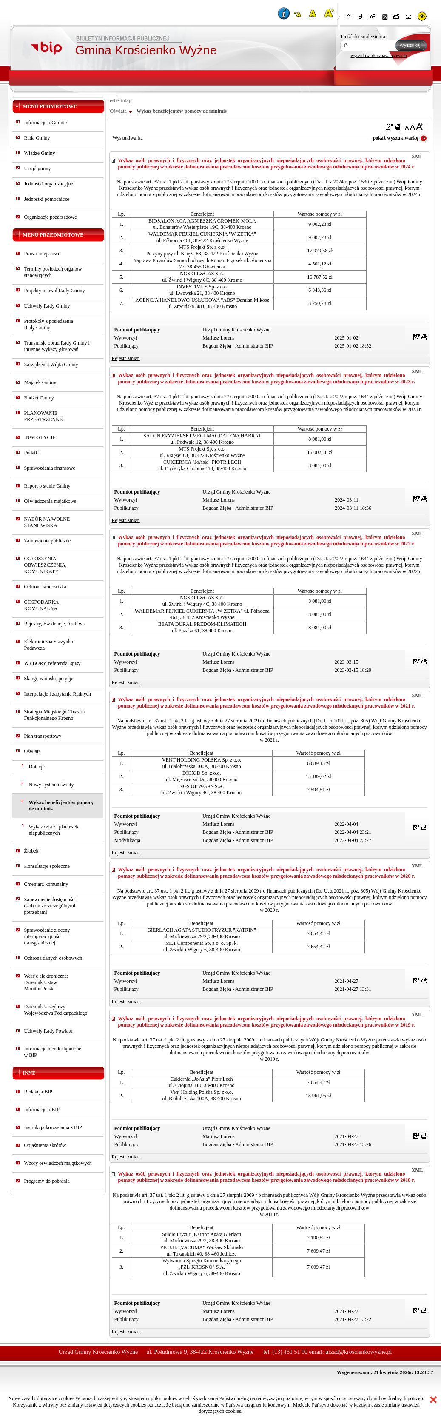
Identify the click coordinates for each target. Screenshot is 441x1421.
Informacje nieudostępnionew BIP (52, 1052)
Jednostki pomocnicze (46, 199)
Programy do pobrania (47, 1181)
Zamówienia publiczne (47, 541)
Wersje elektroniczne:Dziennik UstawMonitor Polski (46, 982)
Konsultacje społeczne (47, 866)
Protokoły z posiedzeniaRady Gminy (48, 324)
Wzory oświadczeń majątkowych (58, 1163)
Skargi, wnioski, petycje (49, 679)
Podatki (32, 453)
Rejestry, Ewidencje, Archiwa (54, 624)
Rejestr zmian (126, 358)
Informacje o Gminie (45, 123)
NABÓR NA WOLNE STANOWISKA (47, 522)
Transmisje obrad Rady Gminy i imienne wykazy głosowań (57, 346)
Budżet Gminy (39, 398)
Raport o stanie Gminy (47, 486)
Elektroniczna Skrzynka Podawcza (48, 645)
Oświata (32, 751)
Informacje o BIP (42, 1110)
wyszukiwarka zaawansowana (379, 55)
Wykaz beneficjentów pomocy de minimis (61, 805)
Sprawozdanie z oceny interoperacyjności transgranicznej (47, 936)
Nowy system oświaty (51, 785)
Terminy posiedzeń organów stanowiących (53, 272)
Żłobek (31, 851)
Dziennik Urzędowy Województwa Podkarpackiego (56, 1010)
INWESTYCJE (40, 437)
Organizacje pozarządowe (50, 217)
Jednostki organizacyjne (48, 184)
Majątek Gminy (40, 382)
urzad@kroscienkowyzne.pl (358, 1352)
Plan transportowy (43, 736)
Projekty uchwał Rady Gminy (54, 291)
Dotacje (37, 767)
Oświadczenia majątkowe (50, 501)
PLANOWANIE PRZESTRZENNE (43, 416)
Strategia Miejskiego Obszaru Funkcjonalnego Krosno (54, 715)
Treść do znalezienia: (363, 36)
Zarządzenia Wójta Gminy (51, 365)
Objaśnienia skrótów (45, 1145)
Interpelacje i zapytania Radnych (57, 694)
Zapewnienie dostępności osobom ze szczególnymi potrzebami (50, 905)
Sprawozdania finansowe (49, 468)
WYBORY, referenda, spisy (52, 663)
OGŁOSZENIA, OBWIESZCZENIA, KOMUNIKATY (45, 565)
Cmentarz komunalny (46, 884)
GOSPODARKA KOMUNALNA (41, 605)
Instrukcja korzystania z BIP (53, 1127)
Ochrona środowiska (45, 587)
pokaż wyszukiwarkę (395, 138)
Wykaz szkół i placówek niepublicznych (54, 830)
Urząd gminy (37, 168)
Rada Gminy (37, 138)
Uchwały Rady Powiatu (48, 1031)
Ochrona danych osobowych (53, 958)
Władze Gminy (39, 153)
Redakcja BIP (38, 1092)
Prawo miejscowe (42, 254)
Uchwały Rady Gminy (47, 306)
